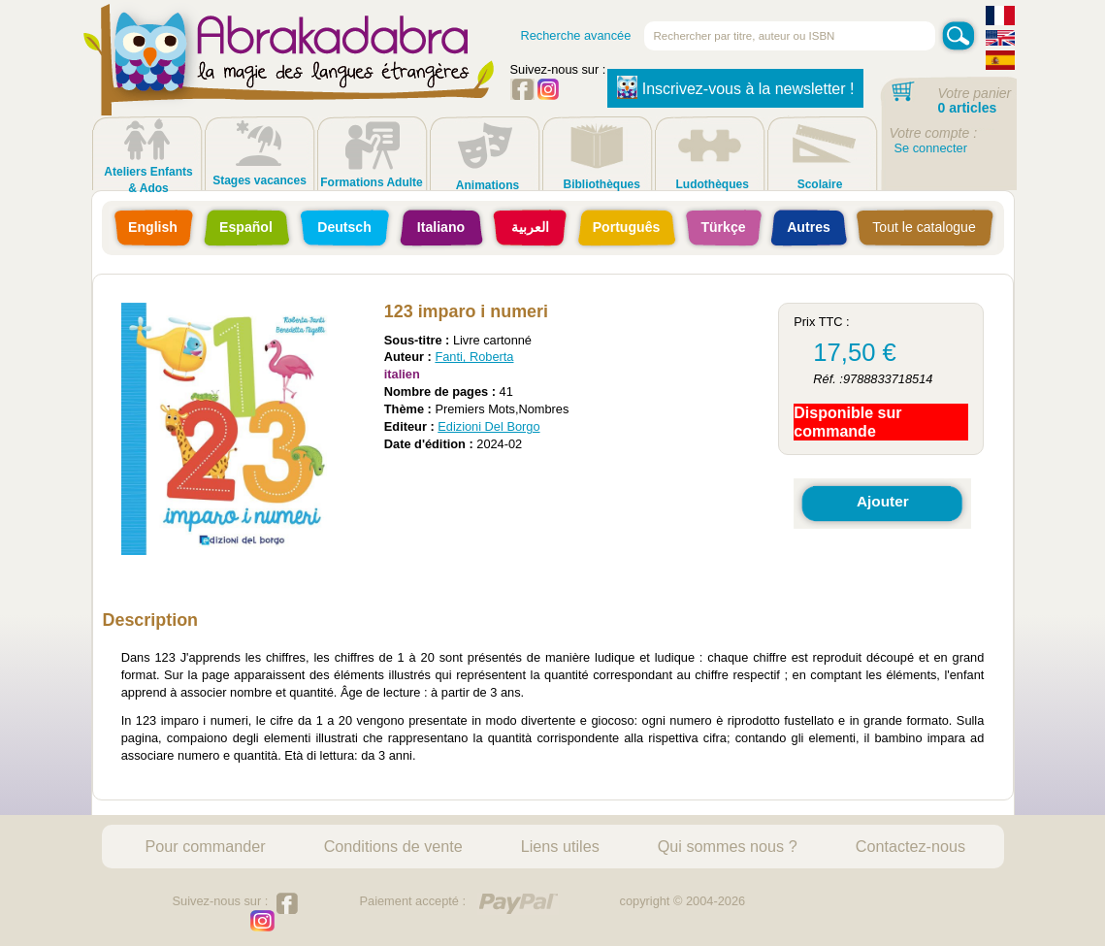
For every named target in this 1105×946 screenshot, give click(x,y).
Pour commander (206, 846)
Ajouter (883, 501)
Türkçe (722, 227)
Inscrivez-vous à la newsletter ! (736, 87)
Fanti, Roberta (474, 356)
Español (246, 227)
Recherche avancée (576, 35)
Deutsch (344, 227)
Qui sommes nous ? (727, 846)
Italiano (441, 227)
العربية (530, 227)
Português (627, 227)
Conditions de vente (393, 846)
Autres (808, 227)
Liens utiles (560, 846)
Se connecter (930, 148)
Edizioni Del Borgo (488, 426)
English (153, 227)
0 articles (967, 107)
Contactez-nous (910, 846)
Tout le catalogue (923, 227)
